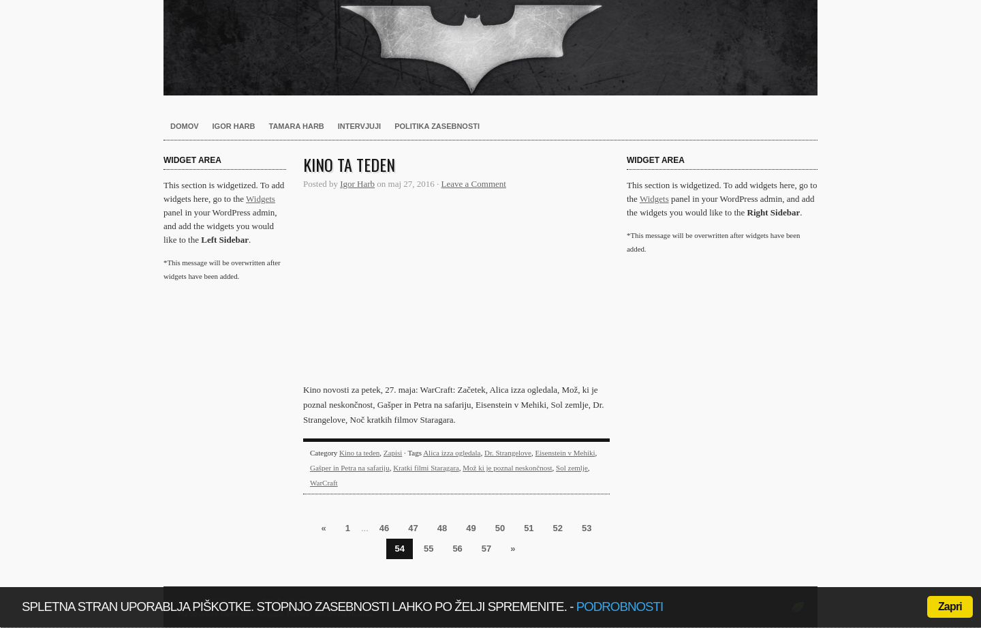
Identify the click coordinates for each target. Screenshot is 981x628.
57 (486, 548)
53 (586, 528)
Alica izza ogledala (451, 453)
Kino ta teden (349, 164)
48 (442, 528)
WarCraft (324, 483)
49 (471, 528)
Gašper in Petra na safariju (350, 468)
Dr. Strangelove (507, 453)
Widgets (260, 199)
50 (500, 528)
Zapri (950, 606)
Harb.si (491, 47)
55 (428, 548)
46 (384, 528)
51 (528, 528)
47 (413, 528)
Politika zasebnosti (437, 126)
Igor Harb (234, 126)
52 (558, 528)
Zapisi (393, 453)
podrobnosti (620, 606)
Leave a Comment (473, 184)
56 (457, 548)
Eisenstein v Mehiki (565, 453)
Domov (184, 126)
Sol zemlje (572, 468)
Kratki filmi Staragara (426, 468)
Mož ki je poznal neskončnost (507, 468)
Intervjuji (359, 126)
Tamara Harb (296, 126)
